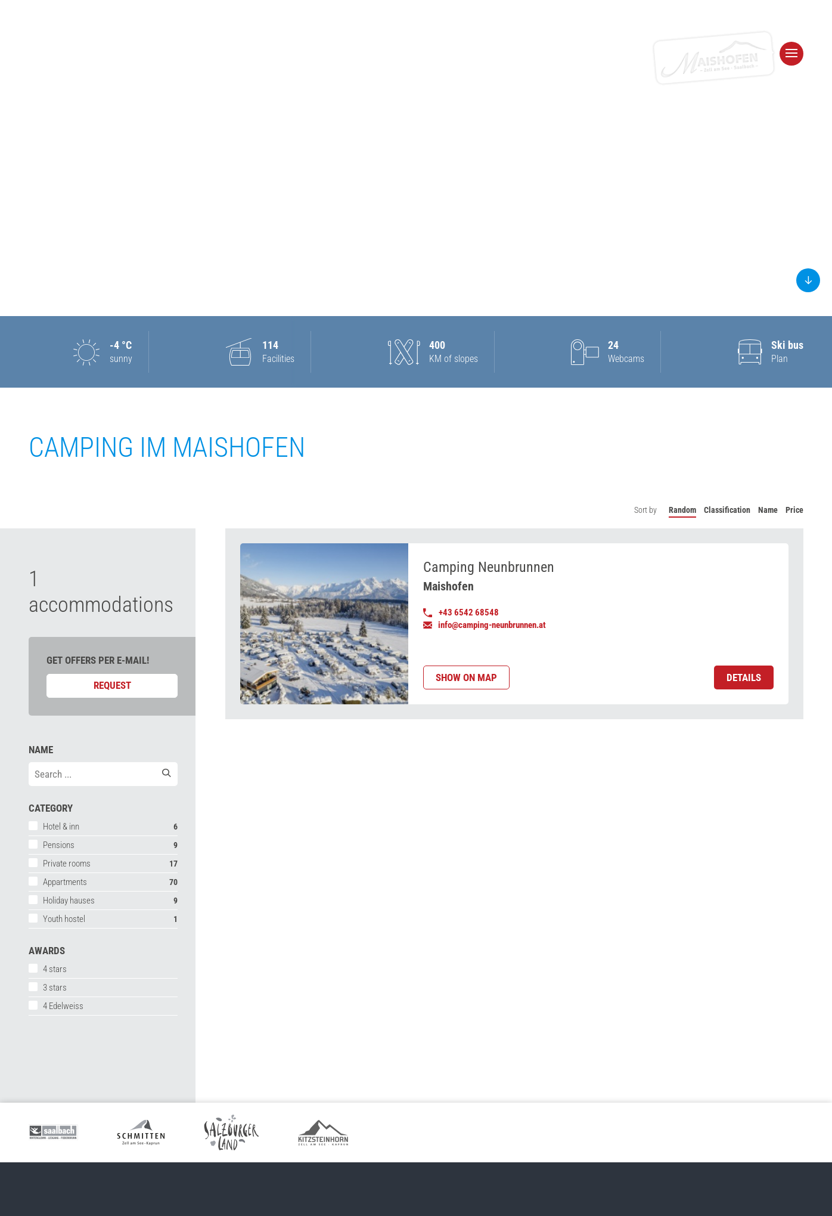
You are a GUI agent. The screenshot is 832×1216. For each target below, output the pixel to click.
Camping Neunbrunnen (488, 567)
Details (744, 677)
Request (112, 685)
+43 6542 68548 (461, 612)
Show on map (466, 677)
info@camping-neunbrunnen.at (484, 625)
